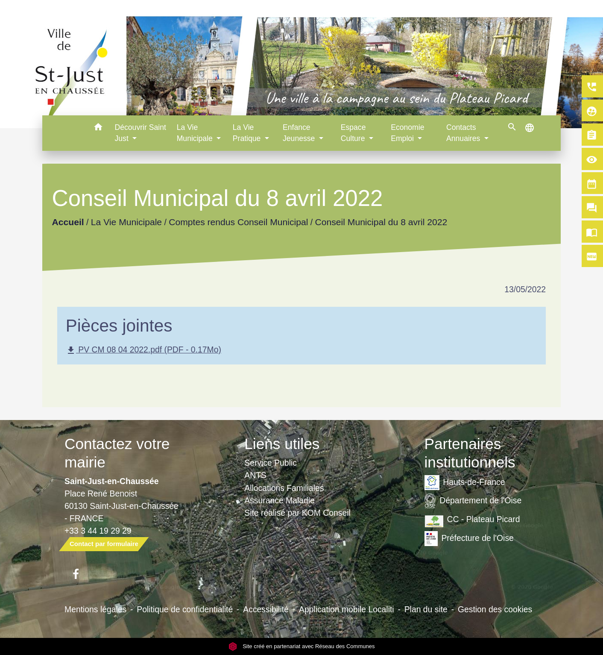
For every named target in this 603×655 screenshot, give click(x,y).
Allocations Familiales (284, 488)
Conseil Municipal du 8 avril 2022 (381, 222)
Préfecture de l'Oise (469, 538)
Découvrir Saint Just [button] (140, 133)
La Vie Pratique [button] (248, 133)
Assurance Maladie (279, 500)
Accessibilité (266, 609)
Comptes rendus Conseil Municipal (238, 222)
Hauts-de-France (464, 482)
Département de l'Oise (473, 500)
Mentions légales (95, 609)
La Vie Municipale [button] (196, 133)
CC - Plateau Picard (472, 519)
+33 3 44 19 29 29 (98, 530)
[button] (98, 128)
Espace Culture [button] (354, 133)
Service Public (270, 462)
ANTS (255, 475)
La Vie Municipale (126, 222)
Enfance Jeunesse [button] (300, 133)
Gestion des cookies (495, 609)
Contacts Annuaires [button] (464, 133)
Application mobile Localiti (346, 609)
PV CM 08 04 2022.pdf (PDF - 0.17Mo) (143, 350)
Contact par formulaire (104, 543)
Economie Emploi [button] (407, 133)
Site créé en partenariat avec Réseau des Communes (301, 646)
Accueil (68, 222)
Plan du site (426, 609)
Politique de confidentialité (185, 609)
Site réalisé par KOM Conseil (297, 512)
